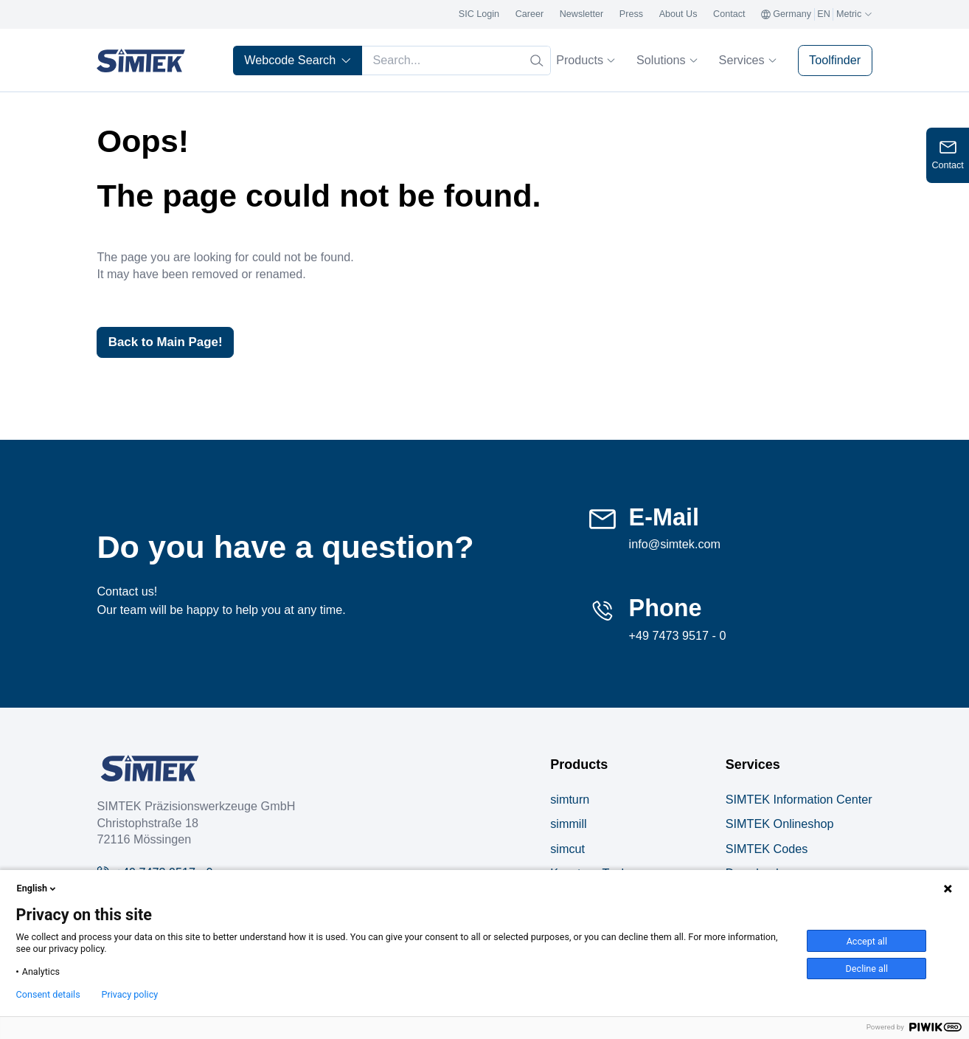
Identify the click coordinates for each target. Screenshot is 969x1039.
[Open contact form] (947, 155)
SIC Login (479, 14)
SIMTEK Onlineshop (780, 825)
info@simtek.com (674, 545)
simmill (568, 825)
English (37, 888)
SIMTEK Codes (767, 849)
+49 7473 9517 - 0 (677, 636)
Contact (729, 14)
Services (748, 59)
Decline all (867, 968)
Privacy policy (129, 995)
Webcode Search (297, 59)
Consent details (48, 995)
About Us (678, 14)
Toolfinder (835, 59)
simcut (567, 849)
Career (529, 14)
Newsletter (582, 14)
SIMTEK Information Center (799, 800)
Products (585, 59)
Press (631, 14)
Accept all (867, 941)
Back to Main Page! (169, 342)
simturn (569, 800)
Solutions (667, 59)
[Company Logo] (150, 769)
